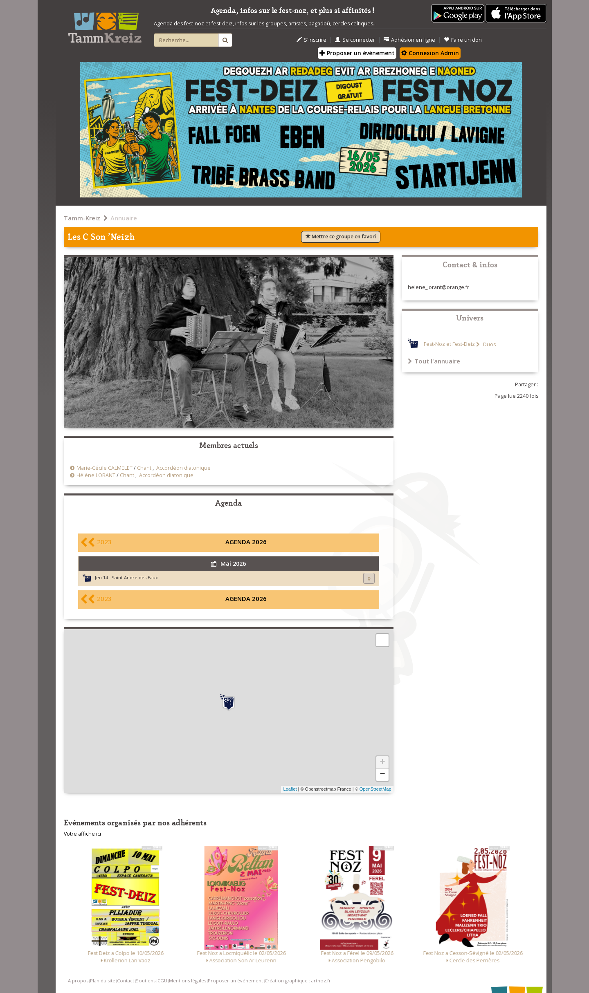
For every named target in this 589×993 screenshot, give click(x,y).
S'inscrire (311, 39)
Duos (489, 344)
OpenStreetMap (375, 789)
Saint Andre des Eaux (135, 577)
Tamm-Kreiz (82, 218)
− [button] (382, 775)
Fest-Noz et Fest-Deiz (449, 344)
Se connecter (355, 39)
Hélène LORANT (95, 475)
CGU (162, 980)
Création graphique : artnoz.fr (298, 980)
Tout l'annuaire (434, 361)
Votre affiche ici (82, 833)
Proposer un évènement (357, 53)
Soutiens (145, 980)
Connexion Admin (430, 53)
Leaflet (290, 789)
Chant (144, 467)
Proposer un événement (235, 980)
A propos (78, 980)
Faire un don (463, 39)
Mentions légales (187, 980)
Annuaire (123, 218)
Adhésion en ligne (409, 39)
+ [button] (382, 762)
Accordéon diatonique (183, 467)
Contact (125, 980)
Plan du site (102, 980)
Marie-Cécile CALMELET (104, 467)
